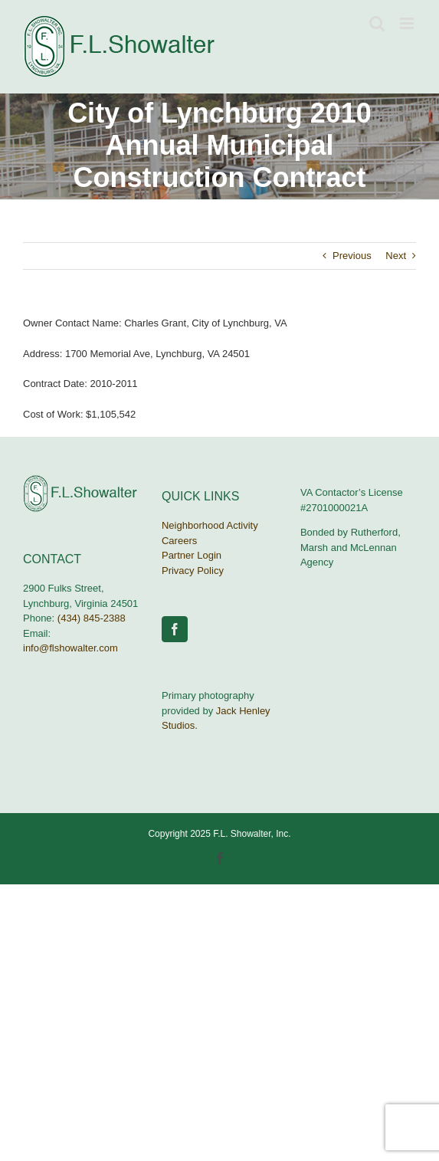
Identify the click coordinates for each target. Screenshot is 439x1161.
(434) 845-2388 (91, 618)
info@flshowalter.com (70, 648)
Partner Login (191, 555)
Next (395, 255)
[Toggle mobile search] (377, 23)
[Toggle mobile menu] (408, 23)
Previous (352, 255)
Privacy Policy (193, 570)
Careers (179, 540)
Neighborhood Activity (210, 525)
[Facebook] (175, 629)
